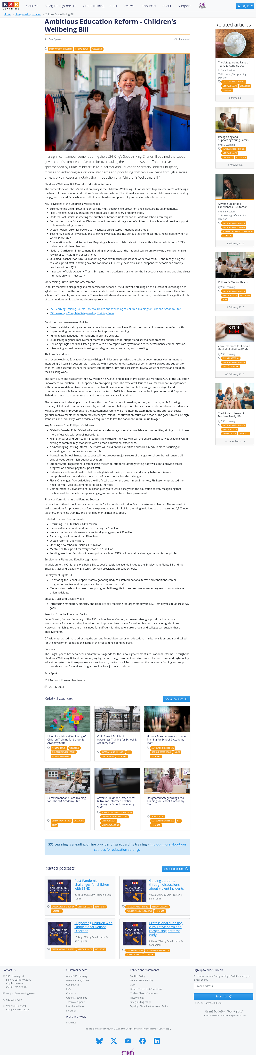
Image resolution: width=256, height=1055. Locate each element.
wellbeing (97, 49)
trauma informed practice (114, 817)
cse (129, 752)
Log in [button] (243, 6)
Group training (93, 6)
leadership (100, 907)
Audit (113, 6)
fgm (224, 366)
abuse (177, 752)
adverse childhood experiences (117, 812)
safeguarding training (234, 227)
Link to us (71, 1010)
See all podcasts (176, 869)
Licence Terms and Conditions (146, 989)
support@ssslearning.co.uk (20, 993)
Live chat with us (75, 1006)
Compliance (72, 984)
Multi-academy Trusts (77, 980)
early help (228, 157)
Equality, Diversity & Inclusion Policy (149, 1006)
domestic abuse (134, 954)
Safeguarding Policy (140, 1001)
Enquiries (71, 1022)
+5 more (227, 236)
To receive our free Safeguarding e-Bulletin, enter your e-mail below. (222, 978)
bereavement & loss (61, 821)
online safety (229, 434)
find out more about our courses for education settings (140, 847)
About (166, 6)
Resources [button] (148, 6)
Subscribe (223, 996)
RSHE (225, 299)
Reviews (128, 6)
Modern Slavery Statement (144, 993)
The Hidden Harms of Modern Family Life (231, 414)
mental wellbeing (60, 756)
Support (184, 5)
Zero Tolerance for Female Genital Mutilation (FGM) (234, 347)
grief (54, 825)
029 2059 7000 (14, 999)
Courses (32, 6)
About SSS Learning (76, 976)
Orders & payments (76, 997)
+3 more (227, 90)
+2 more (122, 756)
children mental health (63, 752)
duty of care (158, 817)
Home (7, 14)
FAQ (68, 989)
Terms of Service (157, 1028)
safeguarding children (60, 49)
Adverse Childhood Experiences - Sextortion (233, 205)
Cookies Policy (137, 976)
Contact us (72, 993)
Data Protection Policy (141, 980)
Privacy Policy (137, 997)
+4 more (149, 955)
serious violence (160, 907)
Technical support (75, 1001)
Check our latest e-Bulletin (208, 1002)
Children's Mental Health (233, 282)
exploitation (108, 756)
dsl (178, 821)
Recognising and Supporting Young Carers (233, 138)
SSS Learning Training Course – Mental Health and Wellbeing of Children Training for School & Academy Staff (115, 309)
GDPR (133, 984)
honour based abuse (161, 752)
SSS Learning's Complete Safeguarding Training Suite (82, 313)
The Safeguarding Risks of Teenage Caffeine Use (233, 64)
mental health (82, 49)
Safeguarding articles (28, 14)
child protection (135, 950)
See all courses (176, 699)
